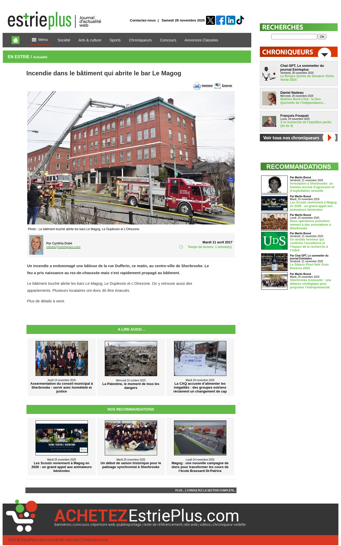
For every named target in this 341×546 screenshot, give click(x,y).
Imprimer (207, 85)
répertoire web (103, 524)
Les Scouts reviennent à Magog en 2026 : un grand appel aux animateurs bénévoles (313, 206)
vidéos (205, 524)
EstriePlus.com (33, 540)
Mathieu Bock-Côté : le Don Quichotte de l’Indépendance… (303, 101)
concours (81, 524)
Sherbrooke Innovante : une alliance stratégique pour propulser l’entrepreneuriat (310, 283)
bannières (62, 524)
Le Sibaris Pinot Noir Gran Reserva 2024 (309, 266)
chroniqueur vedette (229, 524)
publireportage (129, 524)
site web (191, 524)
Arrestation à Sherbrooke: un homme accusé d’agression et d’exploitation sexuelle (312, 187)
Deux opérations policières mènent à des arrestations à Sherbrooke (310, 224)
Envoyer (227, 85)
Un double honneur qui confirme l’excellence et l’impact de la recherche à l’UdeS (309, 245)
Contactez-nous (143, 20)
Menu (40, 40)
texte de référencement (163, 524)
